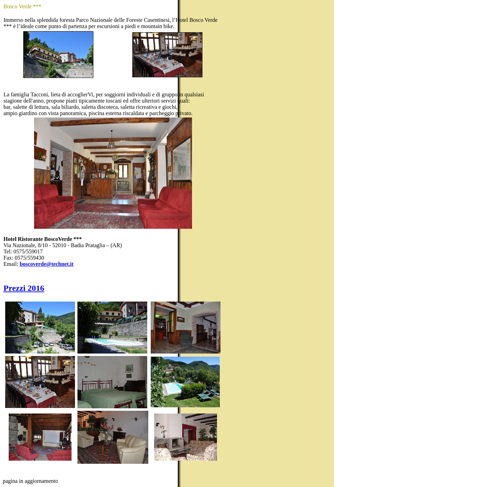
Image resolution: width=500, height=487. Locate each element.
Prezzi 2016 (23, 288)
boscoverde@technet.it (47, 264)
